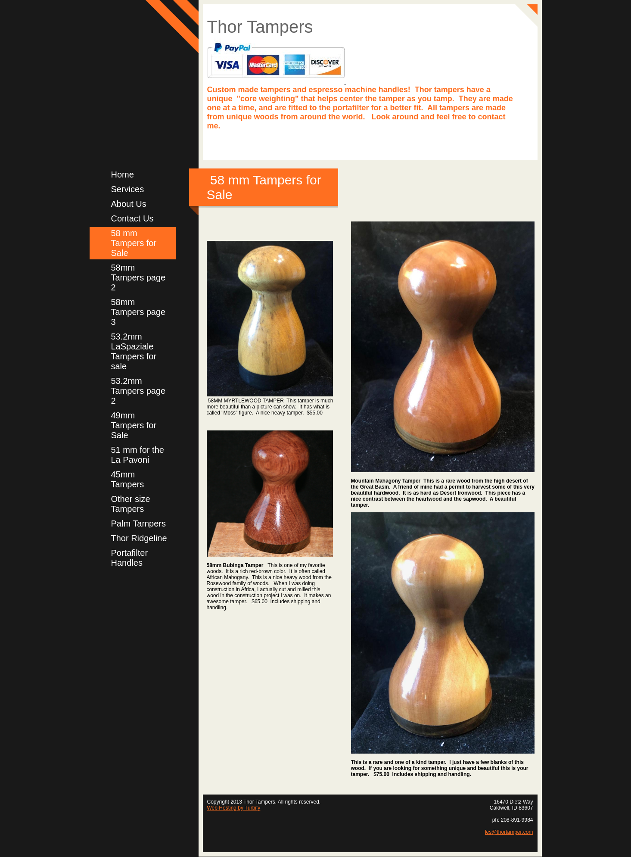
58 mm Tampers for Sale (134, 243)
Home (122, 174)
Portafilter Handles (129, 557)
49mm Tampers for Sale (134, 425)
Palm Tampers (138, 523)
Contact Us (132, 218)
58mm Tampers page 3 (138, 312)
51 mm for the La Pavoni (137, 454)
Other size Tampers (130, 504)
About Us (128, 204)
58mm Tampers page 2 (138, 277)
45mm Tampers (127, 479)
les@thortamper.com (509, 832)
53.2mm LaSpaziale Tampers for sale (134, 351)
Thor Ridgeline (139, 538)
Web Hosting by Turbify (234, 808)
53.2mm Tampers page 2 (138, 390)
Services (127, 189)
